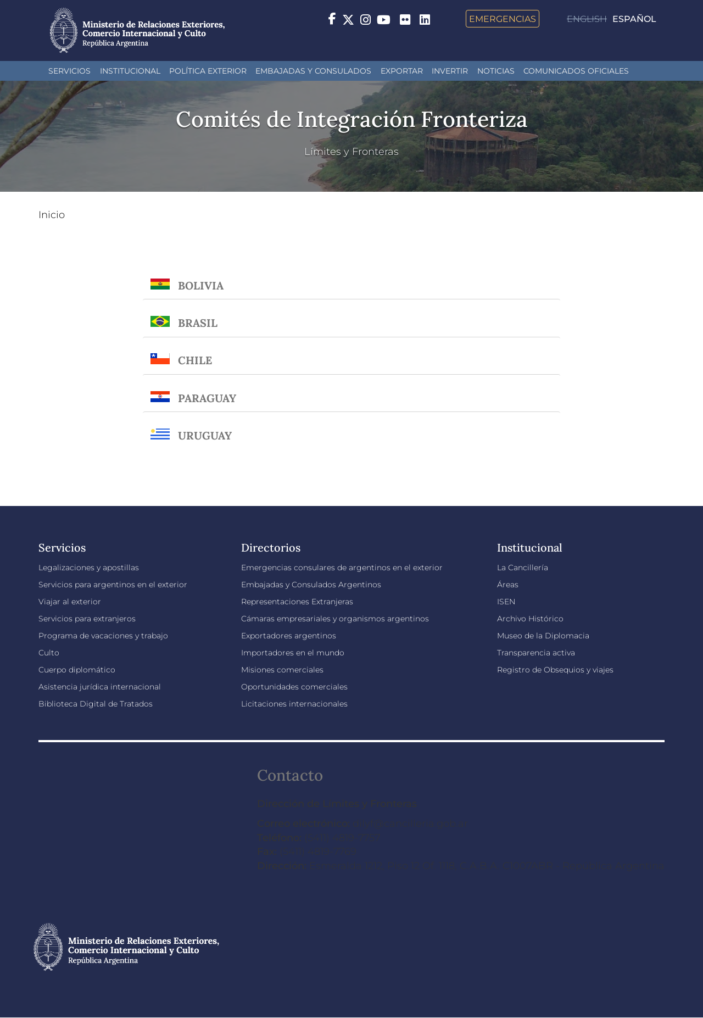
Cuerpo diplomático (76, 670)
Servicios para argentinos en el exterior (112, 584)
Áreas (507, 584)
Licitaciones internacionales (294, 704)
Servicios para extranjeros (87, 619)
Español (634, 19)
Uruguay (205, 435)
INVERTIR (450, 71)
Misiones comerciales (282, 670)
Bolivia (201, 285)
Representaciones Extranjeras (297, 602)
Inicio (51, 215)
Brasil (197, 323)
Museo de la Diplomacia (543, 636)
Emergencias (502, 18)
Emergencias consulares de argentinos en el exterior (342, 567)
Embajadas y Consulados (313, 71)
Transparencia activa (536, 653)
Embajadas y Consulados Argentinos (311, 584)
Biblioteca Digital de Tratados (95, 704)
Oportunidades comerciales (294, 687)
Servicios (69, 71)
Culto (48, 653)
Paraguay (207, 398)
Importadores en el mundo (292, 653)
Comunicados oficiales (576, 71)
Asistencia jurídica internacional (99, 687)
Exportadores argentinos (288, 636)
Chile (195, 360)
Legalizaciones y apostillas (88, 567)
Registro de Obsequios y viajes (555, 670)
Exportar (402, 71)
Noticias (496, 71)
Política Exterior (208, 71)
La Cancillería (522, 567)
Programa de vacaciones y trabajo (103, 636)
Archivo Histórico (530, 619)
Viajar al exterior (69, 602)
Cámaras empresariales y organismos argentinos (335, 619)
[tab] (351, 280)
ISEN (506, 602)
